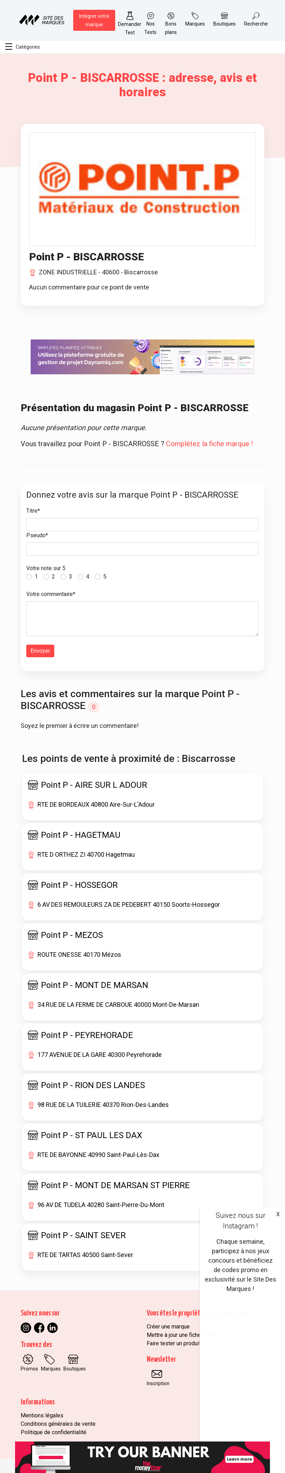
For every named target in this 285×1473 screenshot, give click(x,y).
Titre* (33, 510)
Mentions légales (42, 1415)
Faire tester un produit (174, 1343)
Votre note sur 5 (45, 568)
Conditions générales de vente (58, 1424)
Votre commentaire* (50, 594)
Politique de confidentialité (53, 1432)
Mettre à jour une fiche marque (184, 1335)
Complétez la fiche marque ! (209, 444)
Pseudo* (37, 535)
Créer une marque (168, 1326)
